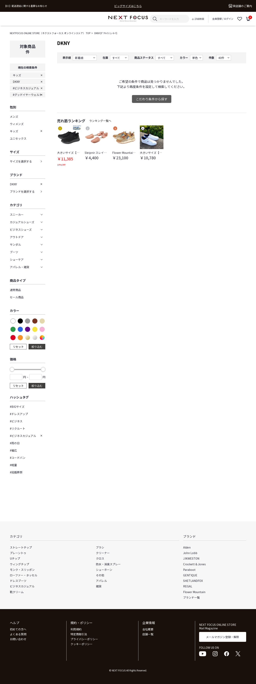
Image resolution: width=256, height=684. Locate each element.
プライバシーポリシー (84, 639)
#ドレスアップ (19, 414)
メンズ (14, 117)
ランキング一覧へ (100, 121)
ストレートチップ (21, 547)
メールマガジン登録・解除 (222, 637)
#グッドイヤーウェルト (27, 95)
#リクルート (17, 428)
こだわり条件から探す (151, 99)
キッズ (17, 75)
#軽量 (13, 465)
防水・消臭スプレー (108, 564)
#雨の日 (15, 443)
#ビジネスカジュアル (26, 88)
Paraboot (189, 570)
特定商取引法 (78, 634)
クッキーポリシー (81, 644)
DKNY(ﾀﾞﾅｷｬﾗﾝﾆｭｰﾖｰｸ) (105, 33)
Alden (187, 547)
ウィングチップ (19, 564)
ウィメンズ (17, 124)
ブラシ (100, 547)
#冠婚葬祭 (16, 472)
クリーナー (103, 553)
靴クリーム (17, 592)
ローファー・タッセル (23, 575)
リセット (18, 347)
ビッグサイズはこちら (128, 6)
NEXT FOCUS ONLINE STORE (128, 19)
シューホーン (104, 570)
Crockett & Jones (194, 564)
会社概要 (147, 629)
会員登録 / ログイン (222, 18)
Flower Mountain (194, 592)
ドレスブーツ (18, 581)
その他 (100, 575)
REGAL (187, 586)
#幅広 (13, 450)
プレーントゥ (18, 553)
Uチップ (15, 558)
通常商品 (15, 290)
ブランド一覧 (191, 597)
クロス (100, 558)
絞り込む (37, 347)
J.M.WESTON (191, 558)
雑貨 (98, 586)
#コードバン (17, 458)
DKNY (16, 82)
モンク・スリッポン (22, 570)
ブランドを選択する (22, 191)
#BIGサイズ (17, 407)
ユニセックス (18, 138)
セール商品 (17, 297)
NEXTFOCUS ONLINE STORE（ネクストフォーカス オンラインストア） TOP (50, 33)
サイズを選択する (21, 161)
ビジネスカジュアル (22, 586)
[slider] (12, 369)
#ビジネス (16, 421)
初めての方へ (18, 629)
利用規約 (76, 629)
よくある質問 (18, 634)
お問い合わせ (18, 639)
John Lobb (190, 553)
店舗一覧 (147, 634)
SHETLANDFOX (193, 581)
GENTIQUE (190, 575)
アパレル (101, 581)
